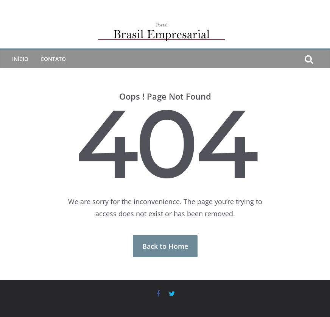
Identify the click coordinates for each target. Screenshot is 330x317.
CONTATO (53, 58)
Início (20, 58)
